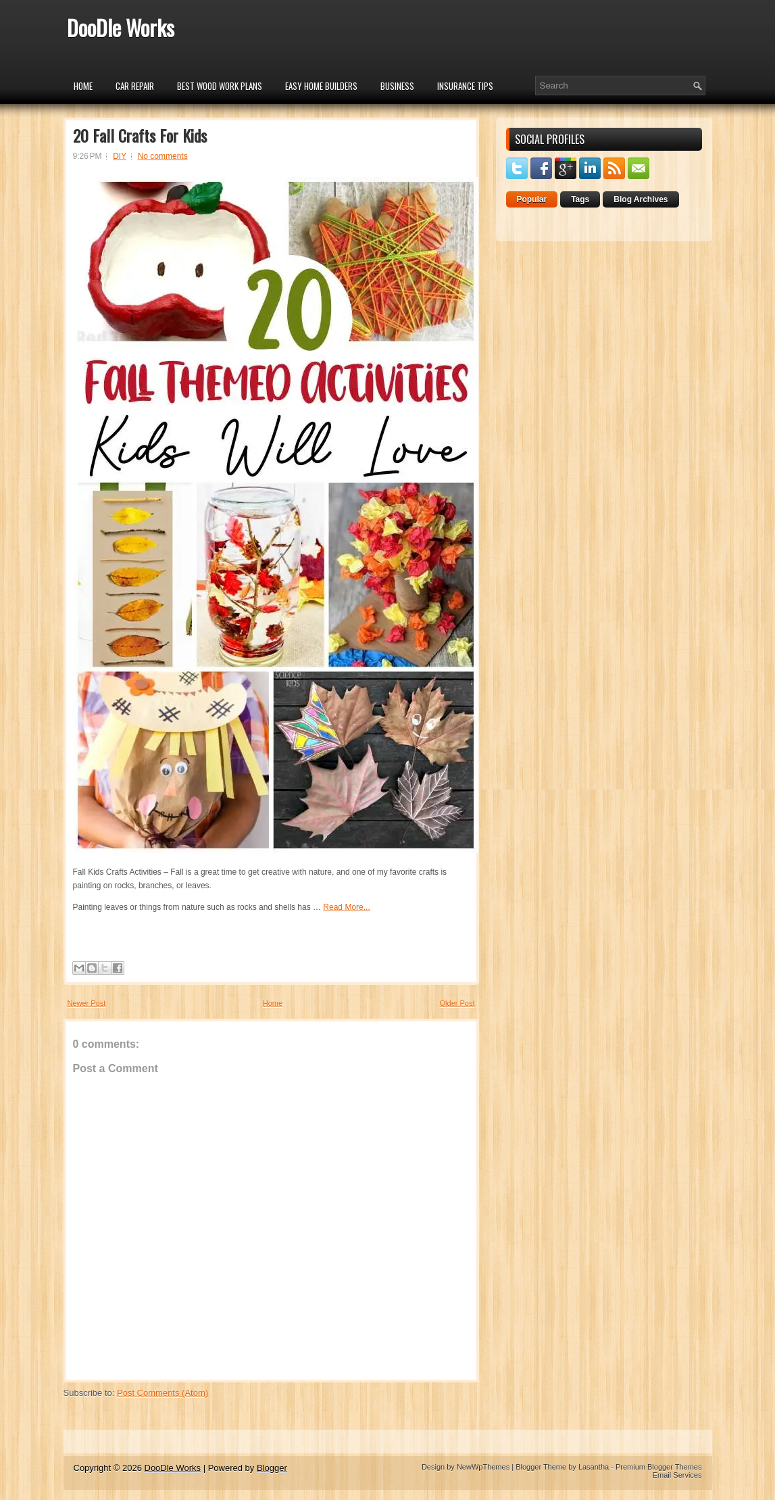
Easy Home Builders (321, 86)
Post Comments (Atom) (162, 1393)
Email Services (677, 1475)
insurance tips (465, 86)
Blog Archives (641, 199)
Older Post (457, 1003)
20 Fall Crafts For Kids (140, 135)
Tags (580, 199)
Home (83, 86)
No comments (163, 156)
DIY (119, 156)
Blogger (272, 1468)
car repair (135, 86)
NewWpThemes (483, 1467)
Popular (532, 199)
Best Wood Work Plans (219, 86)
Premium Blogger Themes (659, 1467)
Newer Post (87, 1003)
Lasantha (593, 1467)
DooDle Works (120, 27)
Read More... (346, 907)
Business (397, 86)
